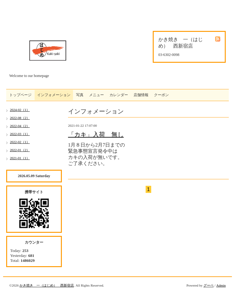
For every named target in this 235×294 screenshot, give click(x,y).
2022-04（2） (20, 126)
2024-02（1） (20, 110)
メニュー (96, 95)
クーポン (161, 95)
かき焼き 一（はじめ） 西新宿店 (46, 285)
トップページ (20, 95)
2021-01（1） (20, 158)
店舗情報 (141, 95)
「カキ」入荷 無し (96, 134)
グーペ (208, 285)
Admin (221, 285)
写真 (79, 95)
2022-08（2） (20, 118)
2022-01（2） (20, 150)
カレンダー (118, 95)
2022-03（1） (20, 134)
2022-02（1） (20, 142)
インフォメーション (53, 95)
